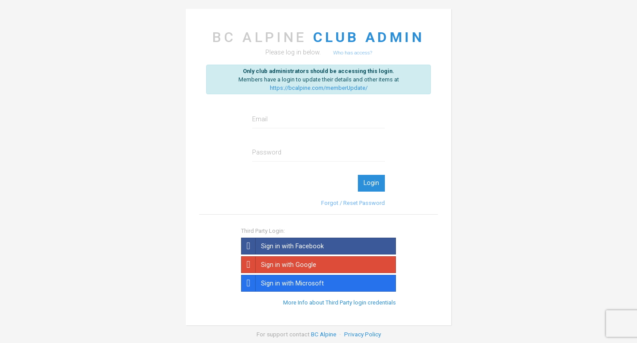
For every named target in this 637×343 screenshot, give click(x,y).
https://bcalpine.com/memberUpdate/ (319, 88)
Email (260, 119)
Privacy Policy (362, 334)
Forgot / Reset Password (353, 203)
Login (371, 183)
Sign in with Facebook (283, 246)
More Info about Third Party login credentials (339, 302)
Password (266, 152)
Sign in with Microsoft (283, 283)
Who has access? (352, 53)
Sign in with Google (279, 265)
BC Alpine (323, 334)
